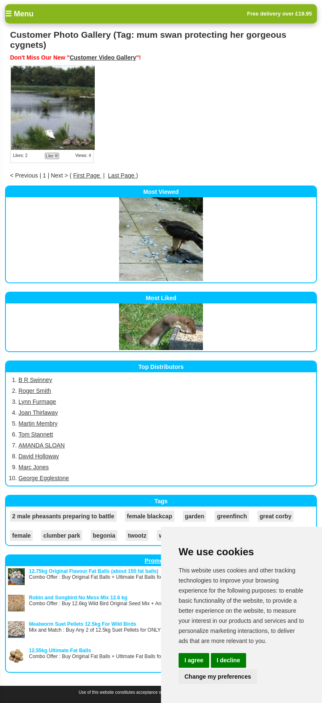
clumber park (61, 535)
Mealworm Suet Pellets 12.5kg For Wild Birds (82, 624)
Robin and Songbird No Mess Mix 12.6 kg (78, 598)
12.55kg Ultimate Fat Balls (60, 650)
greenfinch (232, 516)
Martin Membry (37, 423)
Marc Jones (33, 467)
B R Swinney (35, 379)
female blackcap (149, 516)
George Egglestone (43, 478)
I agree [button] (193, 660)
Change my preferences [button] (217, 676)
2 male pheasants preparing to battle (63, 516)
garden (195, 516)
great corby (275, 516)
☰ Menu (19, 14)
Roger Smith (34, 390)
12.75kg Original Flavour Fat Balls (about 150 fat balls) (93, 571)
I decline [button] (228, 660)
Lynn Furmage (37, 401)
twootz (137, 535)
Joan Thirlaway (38, 412)
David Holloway (38, 456)
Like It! (52, 156)
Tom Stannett (35, 434)
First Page (87, 175)
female (21, 535)
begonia (104, 535)
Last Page (122, 175)
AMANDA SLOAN (41, 445)
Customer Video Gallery (103, 57)
